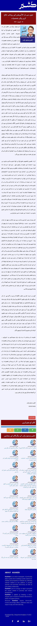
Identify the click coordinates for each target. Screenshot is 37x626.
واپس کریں (32, 417)
